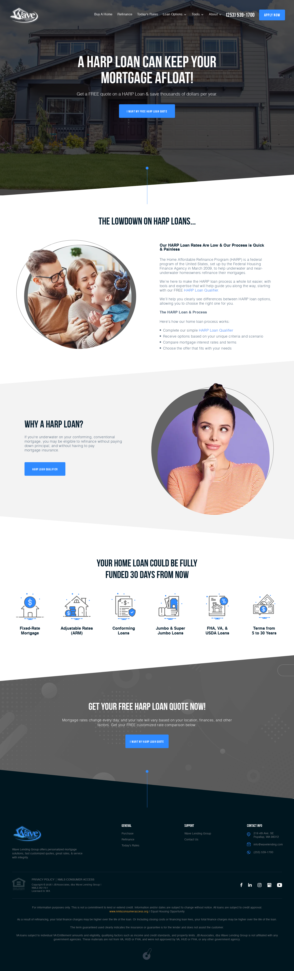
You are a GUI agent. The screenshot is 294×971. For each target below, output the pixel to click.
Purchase (128, 833)
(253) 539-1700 (240, 15)
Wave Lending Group (197, 833)
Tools (196, 14)
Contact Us (191, 839)
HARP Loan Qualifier (216, 330)
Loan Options (173, 14)
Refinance (125, 14)
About (213, 14)
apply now (272, 15)
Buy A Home (103, 14)
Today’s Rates (147, 14)
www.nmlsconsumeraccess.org (128, 911)
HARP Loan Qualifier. (201, 290)
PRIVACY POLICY (43, 879)
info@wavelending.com (268, 844)
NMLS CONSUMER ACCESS (76, 879)
